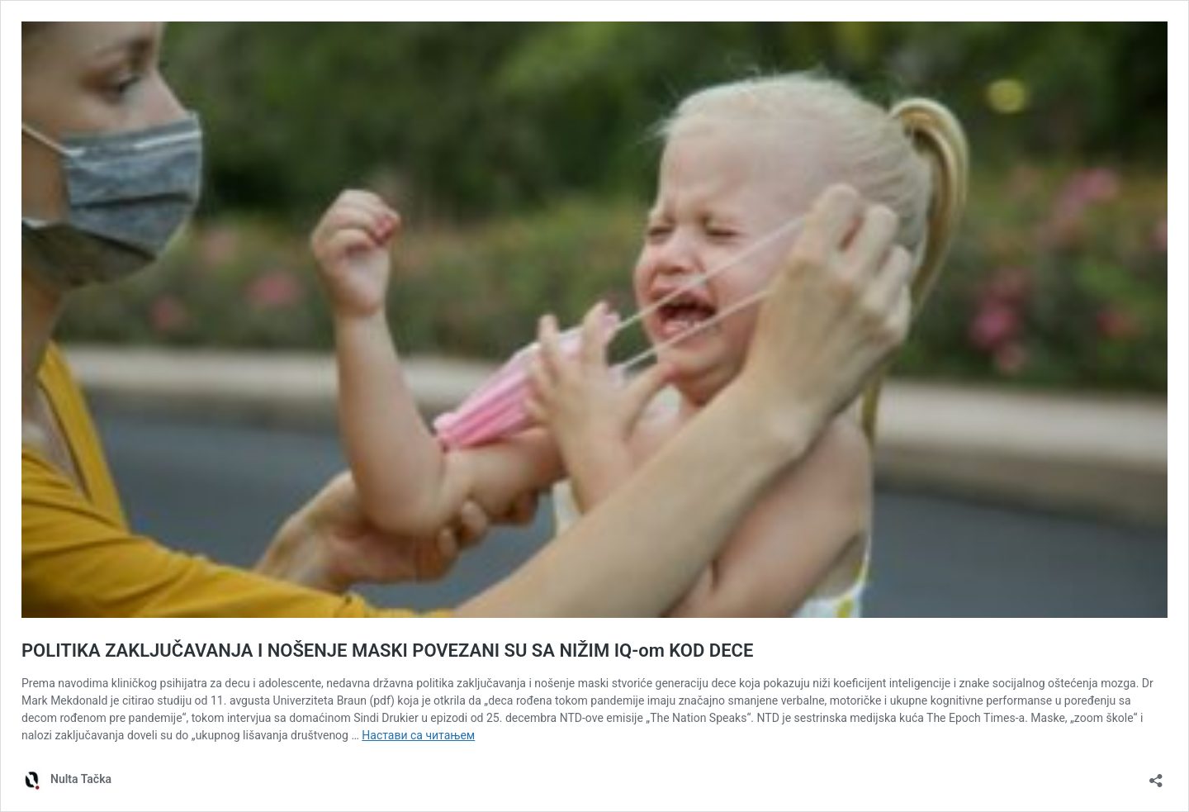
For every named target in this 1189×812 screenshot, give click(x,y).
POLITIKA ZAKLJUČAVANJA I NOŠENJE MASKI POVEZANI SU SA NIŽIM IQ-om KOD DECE (387, 650)
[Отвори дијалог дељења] (1156, 775)
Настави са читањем (418, 735)
